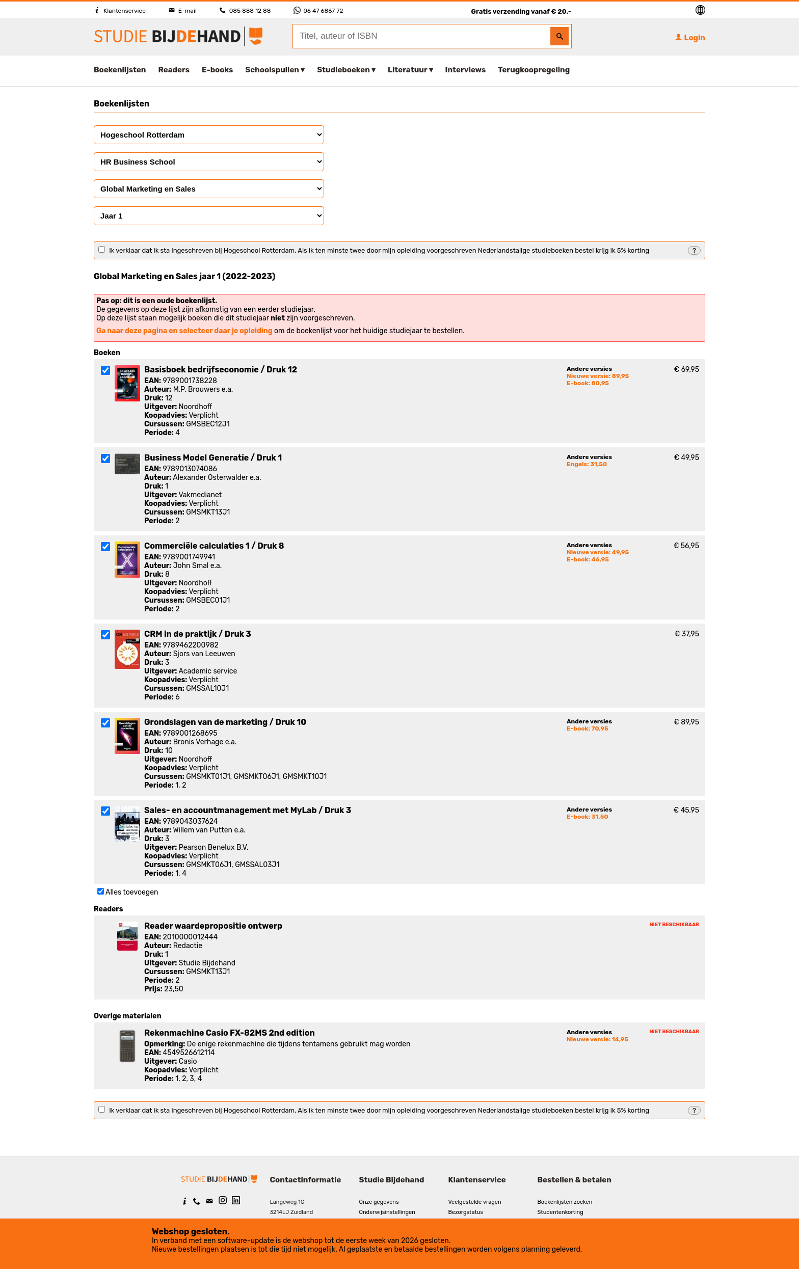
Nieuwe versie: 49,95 (598, 552)
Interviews (465, 69)
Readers (174, 69)
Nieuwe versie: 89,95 (598, 376)
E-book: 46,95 (588, 559)
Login (690, 37)
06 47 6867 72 (318, 10)
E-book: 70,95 (587, 728)
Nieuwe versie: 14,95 (597, 1039)
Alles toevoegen (131, 892)
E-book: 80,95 (588, 383)
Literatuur (407, 69)
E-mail (183, 10)
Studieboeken (343, 69)
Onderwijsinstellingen (387, 1212)
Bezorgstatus (465, 1212)
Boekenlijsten (120, 69)
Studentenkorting (560, 1212)
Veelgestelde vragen (474, 1202)
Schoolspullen (272, 69)
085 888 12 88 (245, 10)
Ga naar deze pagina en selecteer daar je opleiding (184, 331)
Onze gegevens (379, 1202)
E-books (217, 69)
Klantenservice (120, 10)
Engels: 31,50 (587, 464)
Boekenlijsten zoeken (565, 1202)
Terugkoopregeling (534, 69)
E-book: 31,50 (587, 816)
